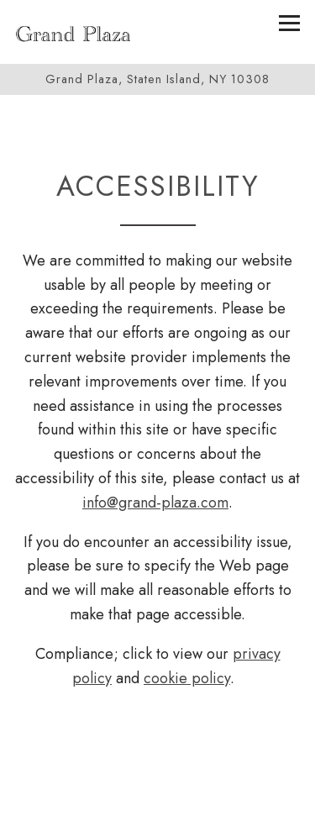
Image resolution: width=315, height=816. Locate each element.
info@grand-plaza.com (155, 502)
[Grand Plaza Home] (73, 32)
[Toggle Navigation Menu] (289, 23)
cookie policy (187, 678)
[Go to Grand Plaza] (157, 79)
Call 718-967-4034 (157, 794)
